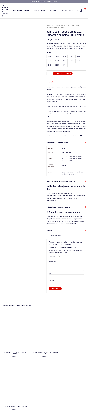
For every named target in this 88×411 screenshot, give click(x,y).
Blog (3, 383)
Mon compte (27, 378)
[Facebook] (65, 404)
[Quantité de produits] (49, 73)
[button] (29, 10)
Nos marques (5, 380)
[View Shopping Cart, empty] (85, 10)
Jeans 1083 (60, 25)
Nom (51, 282)
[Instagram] (69, 404)
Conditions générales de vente (32, 387)
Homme (54, 25)
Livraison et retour (29, 380)
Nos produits (5, 378)
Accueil (49, 25)
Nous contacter (6, 385)
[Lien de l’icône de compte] (81, 10)
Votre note (53, 266)
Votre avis (53, 270)
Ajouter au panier (63, 73)
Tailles (49, 52)
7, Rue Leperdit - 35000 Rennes (55, 396)
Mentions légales (28, 383)
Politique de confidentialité (31, 385)
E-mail (51, 290)
